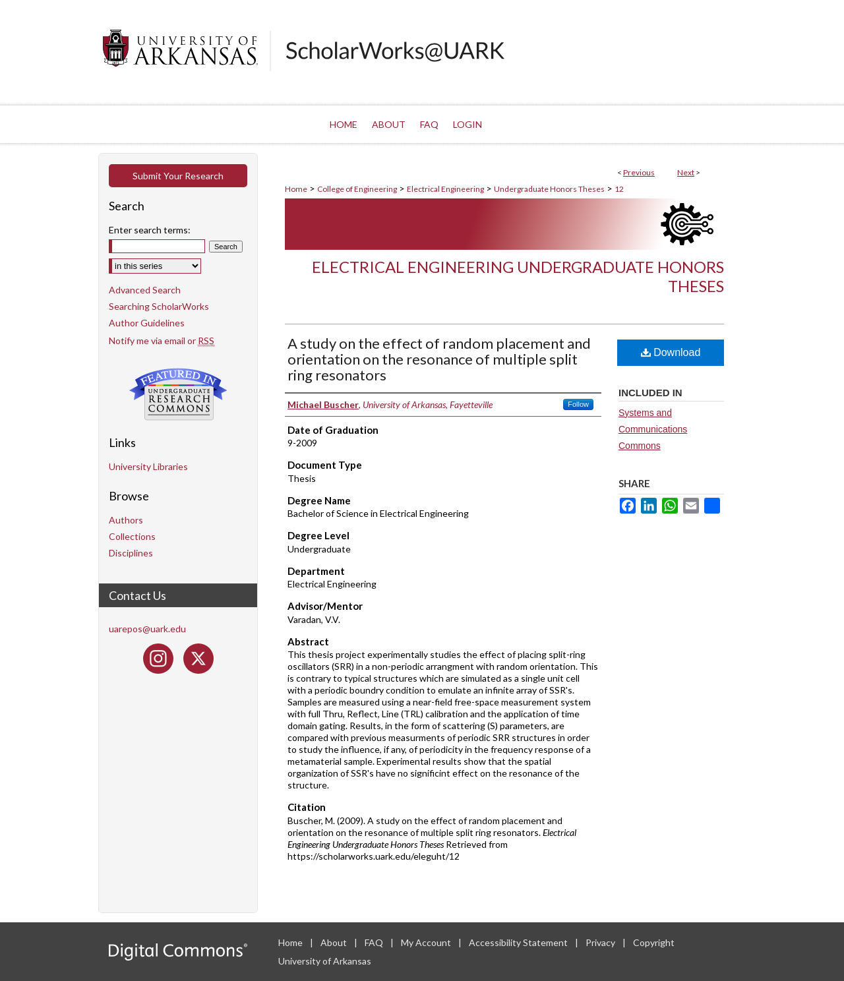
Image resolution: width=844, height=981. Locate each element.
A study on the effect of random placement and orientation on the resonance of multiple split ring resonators (439, 359)
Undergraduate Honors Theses (549, 189)
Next (685, 172)
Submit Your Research (178, 175)
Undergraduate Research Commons (178, 394)
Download (671, 352)
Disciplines (131, 552)
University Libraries (148, 466)
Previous (639, 172)
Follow (578, 404)
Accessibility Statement (519, 942)
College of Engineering (357, 189)
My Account (427, 942)
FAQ (375, 942)
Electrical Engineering (445, 189)
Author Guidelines (147, 322)
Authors (126, 519)
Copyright (654, 942)
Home (296, 189)
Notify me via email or (161, 340)
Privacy (601, 942)
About (334, 942)
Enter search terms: (150, 229)
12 (619, 189)
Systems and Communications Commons (652, 429)
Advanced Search (145, 289)
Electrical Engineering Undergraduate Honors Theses (518, 276)
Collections (132, 536)
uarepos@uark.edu (147, 628)
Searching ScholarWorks (159, 306)
